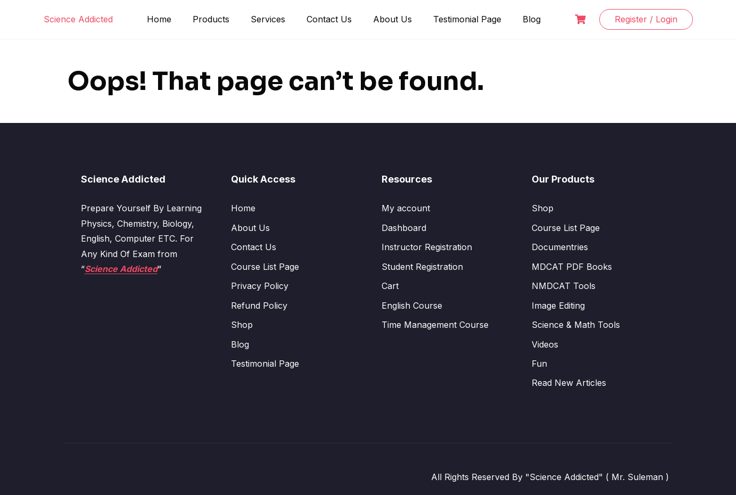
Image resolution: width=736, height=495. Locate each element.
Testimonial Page (467, 19)
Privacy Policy (259, 285)
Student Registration (422, 266)
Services (268, 19)
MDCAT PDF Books (572, 266)
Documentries (560, 247)
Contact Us (329, 19)
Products (211, 19)
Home (159, 19)
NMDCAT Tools (564, 285)
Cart (390, 285)
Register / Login (646, 19)
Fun (539, 363)
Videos (545, 344)
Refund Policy (259, 305)
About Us (392, 19)
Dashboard (404, 227)
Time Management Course (435, 324)
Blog (532, 19)
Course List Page (265, 266)
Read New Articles (569, 382)
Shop (242, 324)
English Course (412, 305)
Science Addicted (78, 19)
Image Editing (558, 305)
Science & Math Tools (576, 324)
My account (406, 208)
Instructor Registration (427, 247)
